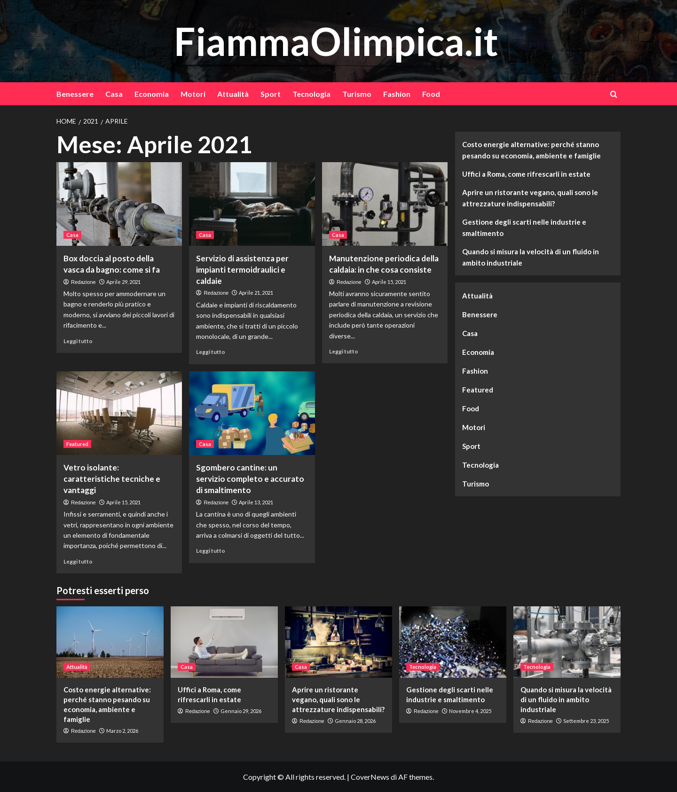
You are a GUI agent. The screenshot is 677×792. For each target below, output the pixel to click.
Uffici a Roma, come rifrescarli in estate (526, 174)
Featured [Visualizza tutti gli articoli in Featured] (77, 444)
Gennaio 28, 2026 (355, 721)
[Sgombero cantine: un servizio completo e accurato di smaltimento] (252, 413)
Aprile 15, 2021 (389, 282)
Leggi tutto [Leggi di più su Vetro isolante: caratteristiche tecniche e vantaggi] (78, 561)
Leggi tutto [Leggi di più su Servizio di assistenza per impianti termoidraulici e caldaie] (210, 351)
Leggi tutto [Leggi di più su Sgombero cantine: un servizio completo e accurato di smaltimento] (210, 550)
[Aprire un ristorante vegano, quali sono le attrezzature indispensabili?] (338, 642)
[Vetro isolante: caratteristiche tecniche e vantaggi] (119, 413)
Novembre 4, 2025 (470, 711)
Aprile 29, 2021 (123, 282)
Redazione (83, 282)
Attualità (233, 93)
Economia (151, 93)
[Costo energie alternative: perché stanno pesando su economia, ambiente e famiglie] (110, 642)
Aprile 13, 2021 (256, 502)
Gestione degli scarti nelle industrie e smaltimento (524, 227)
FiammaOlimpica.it (336, 40)
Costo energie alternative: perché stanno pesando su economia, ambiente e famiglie (531, 150)
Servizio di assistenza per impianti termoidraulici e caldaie (242, 269)
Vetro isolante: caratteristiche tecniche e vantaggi (111, 479)
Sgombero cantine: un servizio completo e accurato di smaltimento (250, 479)
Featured (477, 389)
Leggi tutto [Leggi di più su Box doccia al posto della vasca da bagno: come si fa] (78, 341)
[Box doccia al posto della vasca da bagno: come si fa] (119, 204)
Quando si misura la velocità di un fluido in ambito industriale (530, 257)
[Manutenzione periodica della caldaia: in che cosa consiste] (385, 204)
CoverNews (370, 776)
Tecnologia (311, 93)
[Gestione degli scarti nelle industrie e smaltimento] (452, 642)
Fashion (396, 93)
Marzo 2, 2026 (122, 731)
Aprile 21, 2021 (256, 293)
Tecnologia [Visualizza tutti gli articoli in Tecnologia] (422, 667)
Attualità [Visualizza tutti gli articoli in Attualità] (76, 667)
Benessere (75, 93)
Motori (193, 93)
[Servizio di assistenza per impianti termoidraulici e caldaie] (252, 204)
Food (431, 93)
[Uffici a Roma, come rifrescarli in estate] (224, 642)
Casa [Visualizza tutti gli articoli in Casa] (72, 235)
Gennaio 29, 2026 (240, 711)
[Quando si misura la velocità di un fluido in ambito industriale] (567, 642)
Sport (270, 93)
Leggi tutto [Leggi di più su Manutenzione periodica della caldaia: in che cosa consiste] (343, 351)
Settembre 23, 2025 (586, 721)
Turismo (356, 93)
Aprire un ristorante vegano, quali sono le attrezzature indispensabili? (530, 198)
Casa (114, 93)
